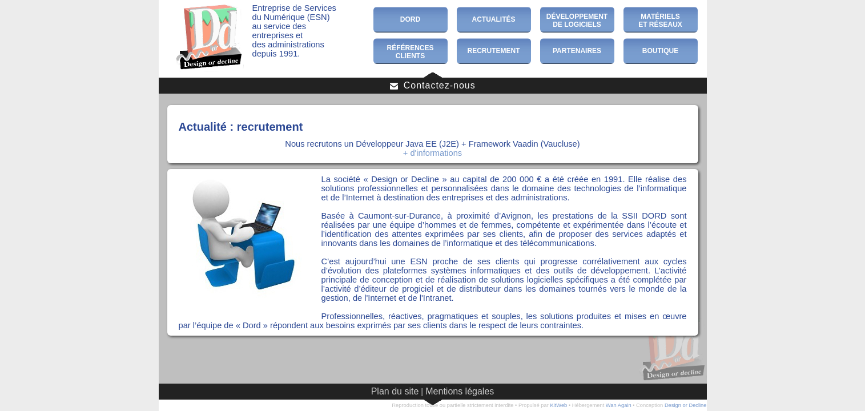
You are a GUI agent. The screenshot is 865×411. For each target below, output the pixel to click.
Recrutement (494, 51)
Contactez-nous (432, 85)
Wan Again (618, 405)
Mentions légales (459, 391)
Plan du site (395, 391)
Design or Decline (686, 405)
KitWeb (558, 405)
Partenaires (577, 51)
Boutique (660, 51)
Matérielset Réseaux (660, 21)
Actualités (494, 19)
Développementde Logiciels (576, 21)
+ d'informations (432, 153)
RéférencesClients (410, 52)
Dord (410, 19)
